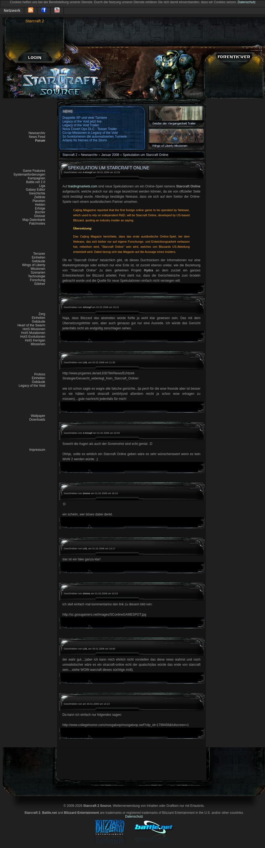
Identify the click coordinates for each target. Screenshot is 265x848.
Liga (42, 186)
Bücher (40, 212)
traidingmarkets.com (82, 186)
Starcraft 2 (34, 21)
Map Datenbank (33, 220)
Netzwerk (12, 10)
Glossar (39, 216)
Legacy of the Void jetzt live (81, 121)
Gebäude (38, 261)
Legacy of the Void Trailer (80, 125)
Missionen (38, 269)
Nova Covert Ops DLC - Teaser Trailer (89, 129)
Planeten (39, 201)
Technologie (36, 276)
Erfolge (40, 208)
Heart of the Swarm (31, 325)
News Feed (37, 137)
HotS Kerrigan (35, 340)
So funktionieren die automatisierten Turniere (94, 136)
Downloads (37, 419)
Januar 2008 (110, 155)
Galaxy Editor (35, 189)
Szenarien (38, 272)
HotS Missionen (34, 329)
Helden (40, 205)
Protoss (39, 374)
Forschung (37, 280)
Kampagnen (36, 178)
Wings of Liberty (33, 265)
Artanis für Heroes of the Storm (84, 140)
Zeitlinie (39, 197)
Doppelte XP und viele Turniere (84, 118)
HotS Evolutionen (32, 336)
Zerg (41, 314)
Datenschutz (247, 2)
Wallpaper (38, 416)
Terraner (39, 254)
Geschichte (37, 193)
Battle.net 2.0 (35, 182)
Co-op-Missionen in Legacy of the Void (90, 133)
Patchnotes (37, 223)
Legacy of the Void (32, 386)
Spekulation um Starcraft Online (145, 155)
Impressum (37, 450)
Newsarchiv (37, 133)
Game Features (34, 171)
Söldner (39, 284)
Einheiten (38, 257)
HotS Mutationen (33, 333)
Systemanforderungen (29, 174)
